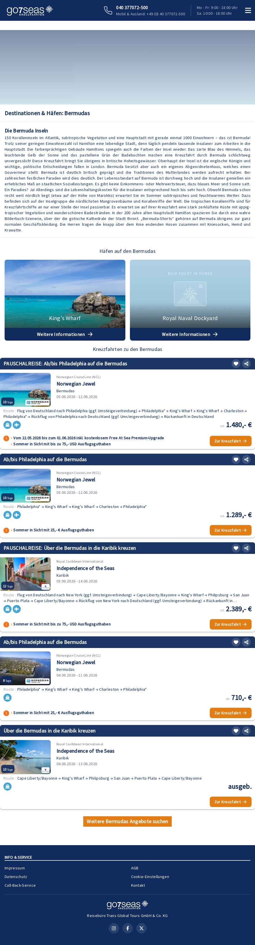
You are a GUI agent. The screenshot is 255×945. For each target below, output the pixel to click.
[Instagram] (114, 928)
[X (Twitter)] (141, 928)
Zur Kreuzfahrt (230, 441)
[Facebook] (127, 928)
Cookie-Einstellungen (150, 876)
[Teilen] (246, 364)
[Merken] (236, 364)
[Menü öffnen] (248, 10)
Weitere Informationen (65, 334)
